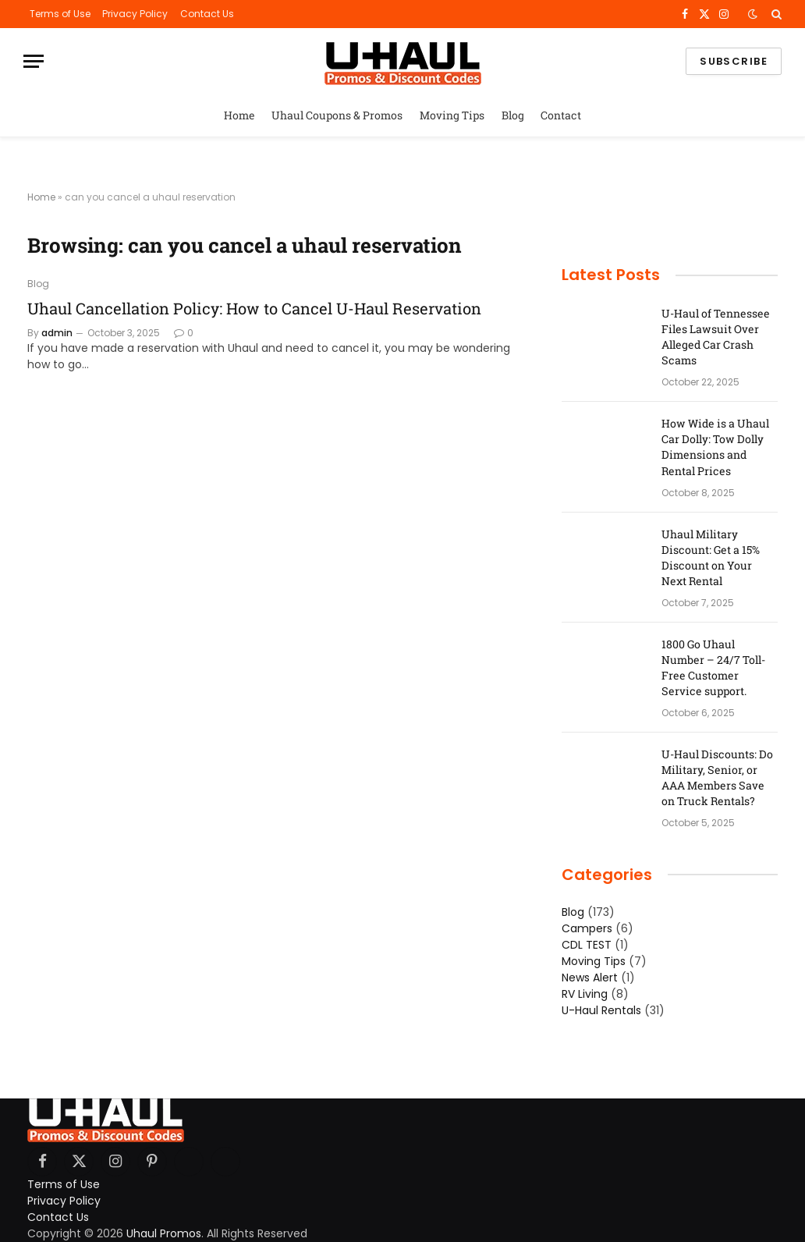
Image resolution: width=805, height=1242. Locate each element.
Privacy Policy (135, 13)
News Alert (590, 977)
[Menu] (33, 61)
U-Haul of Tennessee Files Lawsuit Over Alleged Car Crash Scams (715, 336)
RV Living (585, 994)
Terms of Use (60, 13)
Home (239, 115)
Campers (587, 928)
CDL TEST (587, 945)
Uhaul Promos (163, 1233)
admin (57, 332)
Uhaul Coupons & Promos (336, 115)
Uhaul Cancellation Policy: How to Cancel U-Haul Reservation (254, 308)
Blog (513, 115)
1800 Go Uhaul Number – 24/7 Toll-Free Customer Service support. (713, 667)
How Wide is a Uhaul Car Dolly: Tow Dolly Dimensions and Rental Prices (715, 446)
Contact (561, 115)
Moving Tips (452, 115)
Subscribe (734, 61)
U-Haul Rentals (601, 1010)
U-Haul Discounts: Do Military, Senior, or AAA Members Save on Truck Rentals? (717, 777)
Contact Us (207, 13)
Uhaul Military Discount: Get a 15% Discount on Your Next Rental (710, 557)
